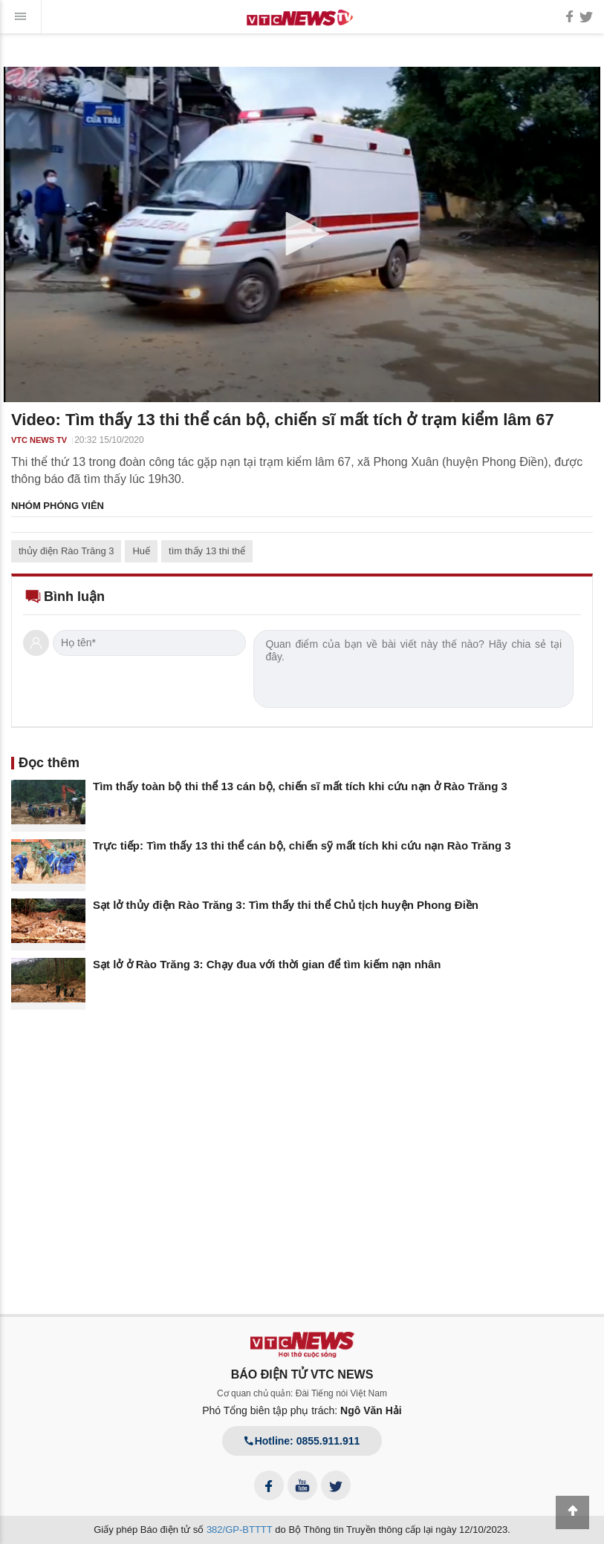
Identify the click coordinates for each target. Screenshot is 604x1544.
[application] (302, 234)
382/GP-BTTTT (240, 1529)
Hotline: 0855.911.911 (302, 1441)
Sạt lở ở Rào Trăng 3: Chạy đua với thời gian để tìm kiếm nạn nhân (267, 964)
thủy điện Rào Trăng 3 (66, 550)
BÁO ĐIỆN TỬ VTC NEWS (302, 1374)
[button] (302, 233)
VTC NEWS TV (39, 440)
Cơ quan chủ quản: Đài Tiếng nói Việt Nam (302, 1393)
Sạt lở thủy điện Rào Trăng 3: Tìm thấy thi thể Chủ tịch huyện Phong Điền (285, 905)
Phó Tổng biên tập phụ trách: (302, 1410)
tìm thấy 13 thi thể (207, 550)
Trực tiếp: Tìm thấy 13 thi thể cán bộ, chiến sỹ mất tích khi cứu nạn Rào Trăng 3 (302, 845)
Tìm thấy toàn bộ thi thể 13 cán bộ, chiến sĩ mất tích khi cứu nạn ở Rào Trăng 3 (300, 786)
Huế (141, 550)
